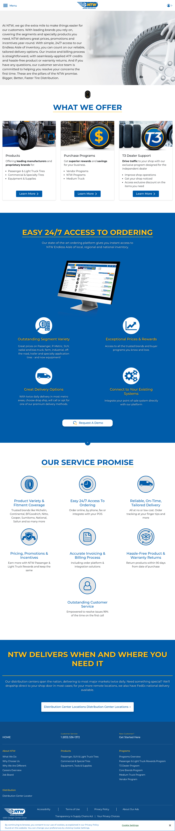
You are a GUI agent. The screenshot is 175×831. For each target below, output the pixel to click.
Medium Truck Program (132, 774)
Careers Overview (12, 770)
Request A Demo (91, 423)
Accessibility (43, 809)
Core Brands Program (131, 770)
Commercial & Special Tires (75, 761)
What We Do (9, 756)
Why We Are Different (14, 765)
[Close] (170, 826)
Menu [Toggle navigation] (10, 5)
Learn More (29, 193)
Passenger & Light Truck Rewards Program (142, 761)
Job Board (8, 774)
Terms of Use (73, 809)
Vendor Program (128, 779)
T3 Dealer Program (129, 765)
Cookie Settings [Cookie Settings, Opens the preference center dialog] (130, 826)
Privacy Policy (101, 809)
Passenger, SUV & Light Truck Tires (79, 756)
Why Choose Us (11, 761)
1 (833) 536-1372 (70, 737)
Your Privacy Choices (108, 816)
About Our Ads (131, 809)
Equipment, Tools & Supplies (76, 765)
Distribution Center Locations (87, 707)
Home (6, 737)
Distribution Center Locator (17, 795)
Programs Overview (130, 756)
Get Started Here (129, 737)
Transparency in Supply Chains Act (74, 816)
